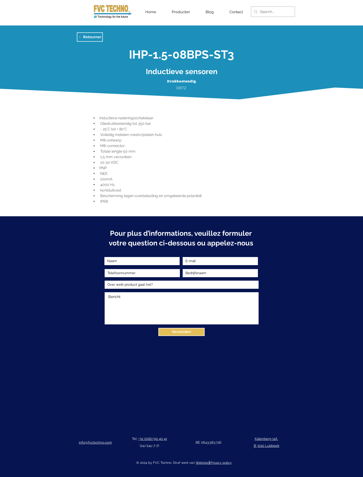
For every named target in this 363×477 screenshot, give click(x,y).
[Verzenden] (181, 332)
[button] (90, 37)
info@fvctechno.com (95, 442)
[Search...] (272, 12)
